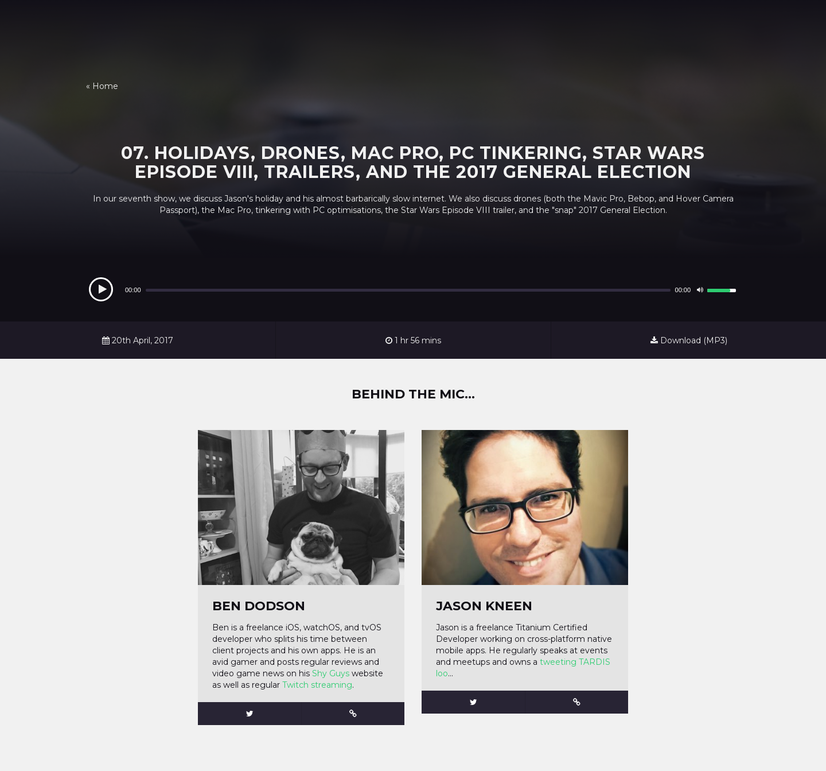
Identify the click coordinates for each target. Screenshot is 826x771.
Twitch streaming (317, 685)
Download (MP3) (688, 340)
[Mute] (699, 290)
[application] (413, 290)
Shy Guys (332, 673)
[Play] (101, 289)
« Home (102, 86)
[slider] (408, 290)
